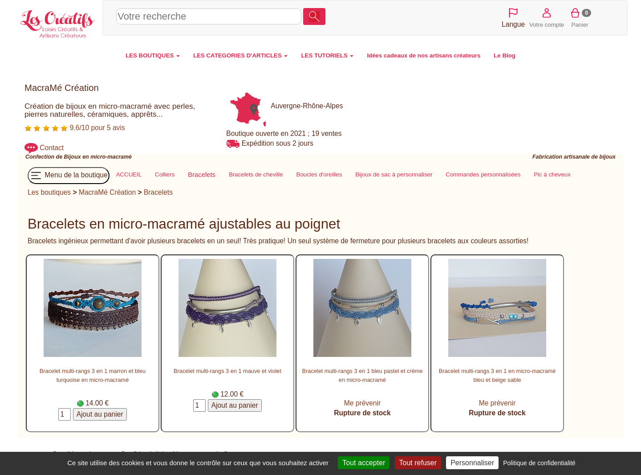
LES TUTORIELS (327, 55)
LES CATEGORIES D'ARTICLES (240, 55)
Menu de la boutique (68, 175)
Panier (579, 17)
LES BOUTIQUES (153, 55)
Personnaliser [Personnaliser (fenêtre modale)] (472, 463)
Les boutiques (49, 192)
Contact (52, 148)
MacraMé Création (107, 192)
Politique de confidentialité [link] (539, 463)
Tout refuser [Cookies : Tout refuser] (418, 463)
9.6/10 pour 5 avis (74, 127)
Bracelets (158, 192)
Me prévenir (362, 403)
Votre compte (546, 17)
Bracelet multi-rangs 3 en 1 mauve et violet (227, 371)
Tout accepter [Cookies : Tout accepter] (363, 463)
